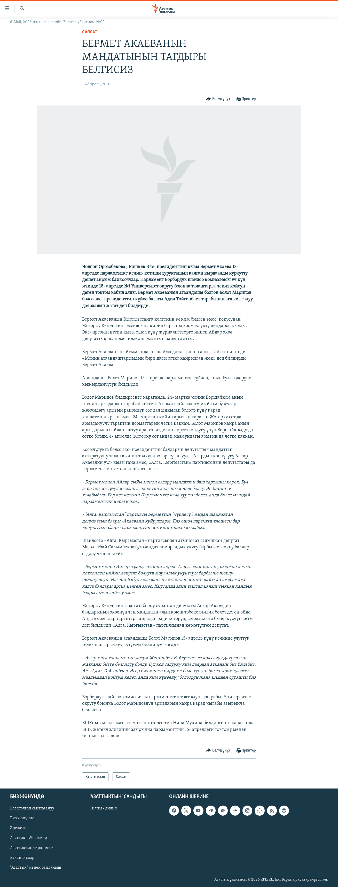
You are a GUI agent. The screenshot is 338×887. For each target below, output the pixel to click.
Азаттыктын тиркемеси (32, 848)
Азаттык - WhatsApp (28, 838)
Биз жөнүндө (22, 818)
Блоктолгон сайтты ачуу (32, 808)
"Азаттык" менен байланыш (35, 868)
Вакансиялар (22, 858)
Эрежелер (19, 828)
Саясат (89, 32)
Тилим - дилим (103, 808)
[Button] (218, 99)
